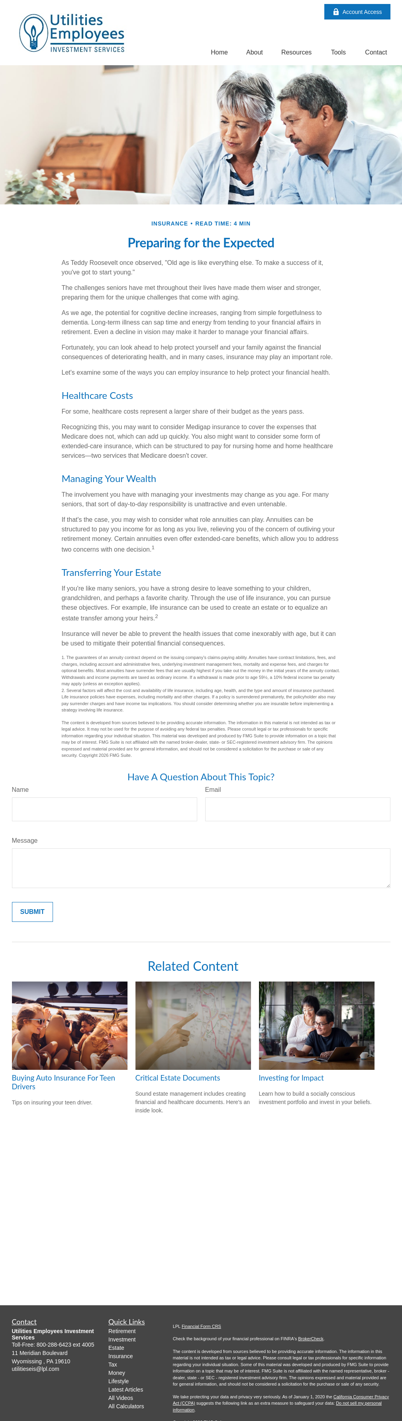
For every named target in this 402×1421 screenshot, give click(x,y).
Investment (121, 1339)
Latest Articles (125, 1389)
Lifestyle (118, 1381)
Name (20, 789)
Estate (116, 1348)
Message (25, 840)
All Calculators (126, 1406)
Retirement (121, 1331)
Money (116, 1373)
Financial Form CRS (201, 1326)
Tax (112, 1364)
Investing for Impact (291, 1077)
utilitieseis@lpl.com (35, 1369)
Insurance (120, 1356)
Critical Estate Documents (177, 1077)
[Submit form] (32, 912)
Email (213, 789)
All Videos (120, 1398)
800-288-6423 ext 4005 (65, 1344)
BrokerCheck (311, 1338)
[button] (219, 52)
